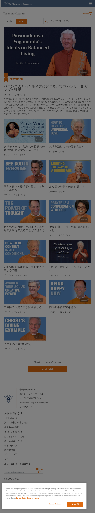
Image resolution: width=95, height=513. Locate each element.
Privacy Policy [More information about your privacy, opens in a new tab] (21, 498)
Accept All (75, 504)
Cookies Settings (55, 504)
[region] (44, 496)
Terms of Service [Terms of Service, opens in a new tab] (33, 498)
